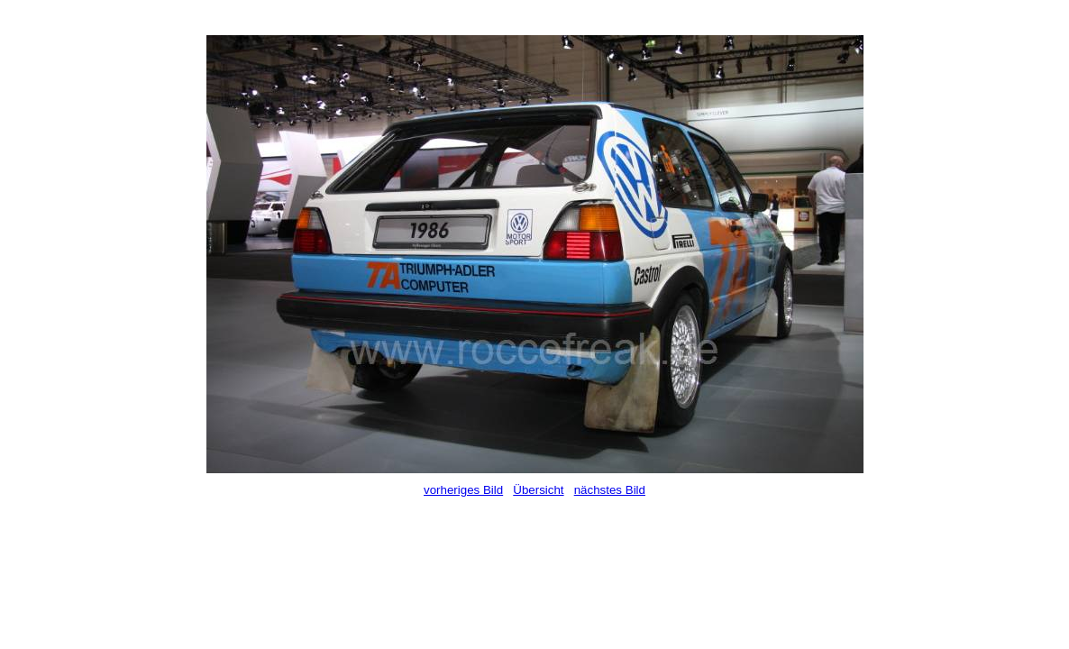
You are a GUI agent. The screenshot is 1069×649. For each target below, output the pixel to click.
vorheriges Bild (463, 490)
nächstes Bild (609, 490)
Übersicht (538, 490)
